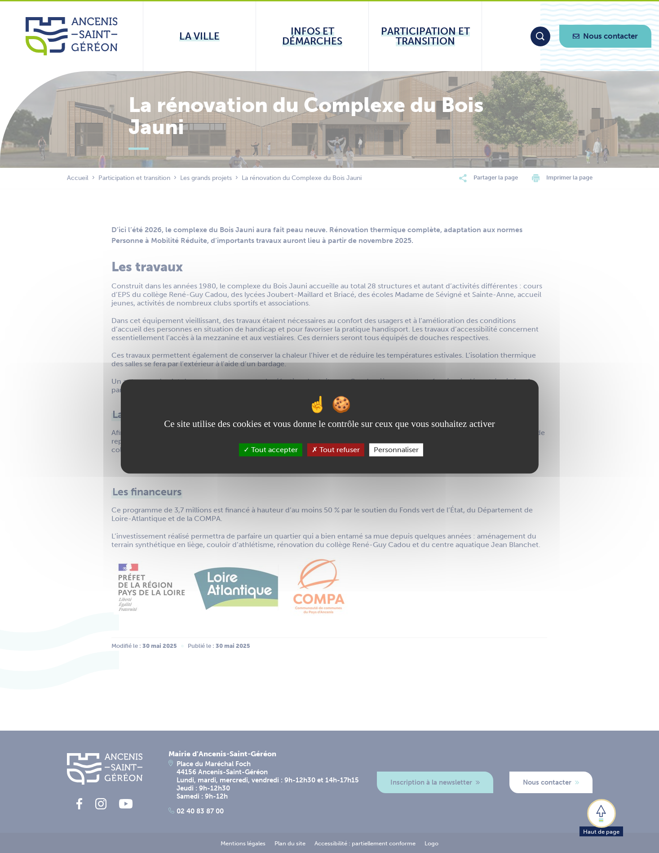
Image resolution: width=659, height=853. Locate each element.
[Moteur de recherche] (540, 36)
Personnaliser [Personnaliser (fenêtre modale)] (396, 449)
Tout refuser (336, 449)
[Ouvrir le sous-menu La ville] (199, 36)
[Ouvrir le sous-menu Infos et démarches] (312, 36)
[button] (601, 817)
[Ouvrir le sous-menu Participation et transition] (425, 36)
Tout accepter (270, 449)
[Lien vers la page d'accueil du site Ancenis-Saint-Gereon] (72, 36)
